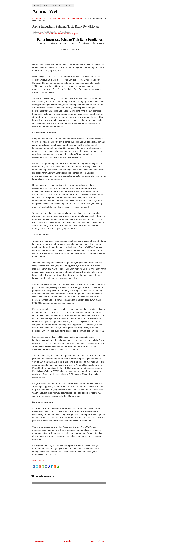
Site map (56, 5)
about (45, 5)
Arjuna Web (45, 11)
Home (34, 18)
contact (68, 5)
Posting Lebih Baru (98, 541)
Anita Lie (42, 18)
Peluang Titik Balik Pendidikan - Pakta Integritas (64, 18)
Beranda (67, 541)
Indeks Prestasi (38, 461)
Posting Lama (38, 541)
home (36, 5)
